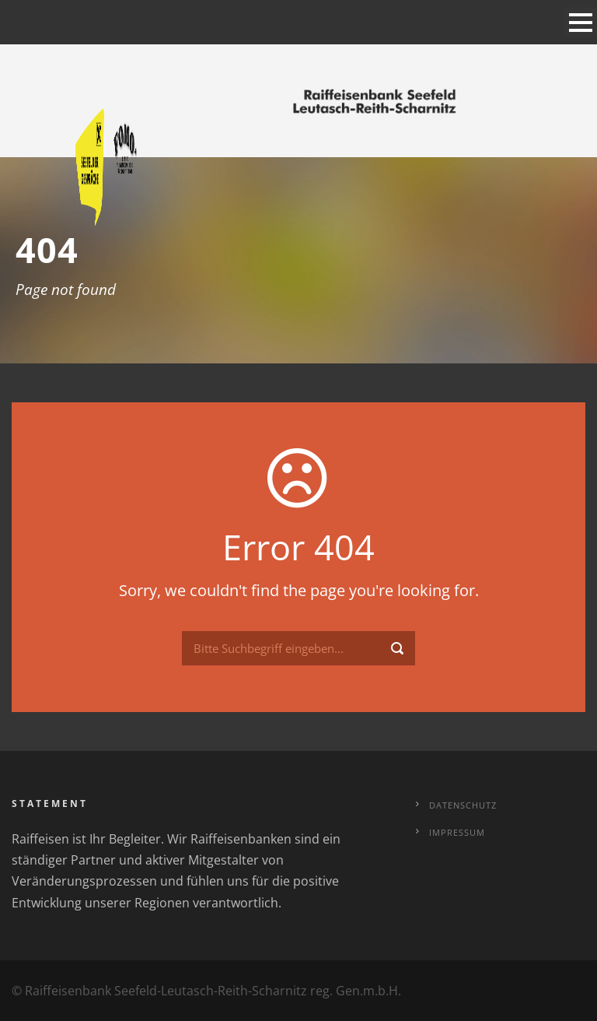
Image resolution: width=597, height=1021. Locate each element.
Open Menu (580, 22)
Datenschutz (463, 805)
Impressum (457, 832)
